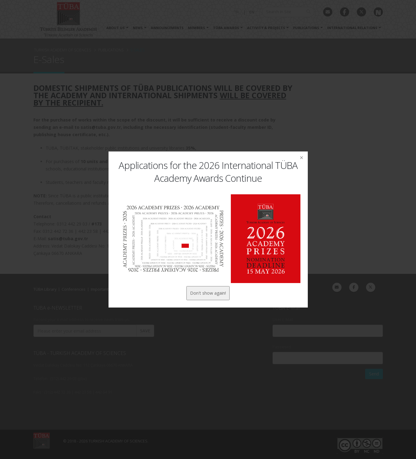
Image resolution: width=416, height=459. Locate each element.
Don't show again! (208, 293)
